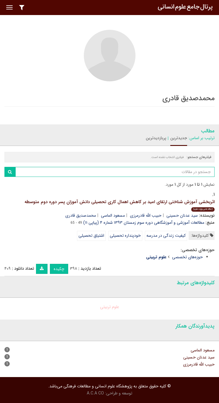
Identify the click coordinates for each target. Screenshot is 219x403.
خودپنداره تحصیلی (125, 235)
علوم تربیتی (109, 307)
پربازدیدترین (156, 138)
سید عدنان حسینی (182, 215)
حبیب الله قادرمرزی (145, 215)
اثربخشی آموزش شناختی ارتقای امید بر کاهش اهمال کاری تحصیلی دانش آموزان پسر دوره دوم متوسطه (119, 205)
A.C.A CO (95, 393)
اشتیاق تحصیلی (91, 235)
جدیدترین (178, 138)
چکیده (59, 269)
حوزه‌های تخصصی (187, 257)
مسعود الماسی (113, 215)
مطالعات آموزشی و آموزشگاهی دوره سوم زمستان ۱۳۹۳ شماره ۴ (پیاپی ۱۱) (143, 222)
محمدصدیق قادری (80, 215)
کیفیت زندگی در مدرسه (166, 235)
